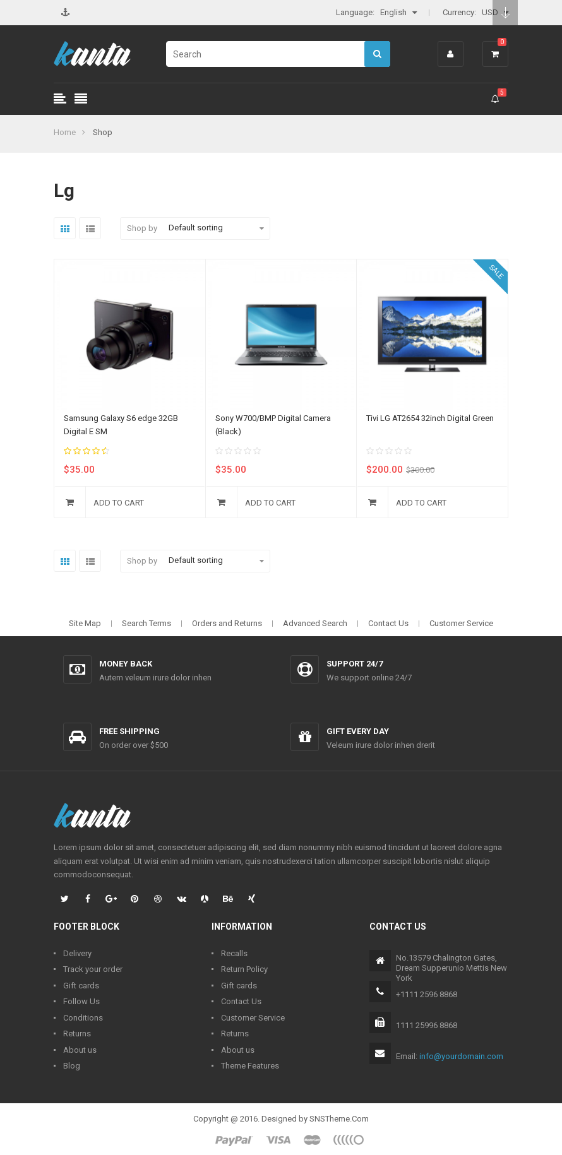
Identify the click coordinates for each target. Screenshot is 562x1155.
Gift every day (357, 731)
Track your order (93, 969)
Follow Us (81, 1001)
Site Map (85, 623)
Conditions (83, 1017)
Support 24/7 (354, 663)
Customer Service (461, 623)
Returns (77, 1033)
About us (80, 1050)
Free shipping (129, 731)
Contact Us (388, 623)
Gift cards (81, 985)
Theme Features (250, 1065)
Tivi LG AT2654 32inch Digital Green (430, 418)
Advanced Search (315, 623)
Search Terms (146, 623)
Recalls (234, 953)
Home (65, 132)
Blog (71, 1065)
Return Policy (244, 969)
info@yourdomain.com (461, 1056)
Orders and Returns (227, 623)
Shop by (142, 228)
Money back (125, 663)
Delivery (77, 953)
